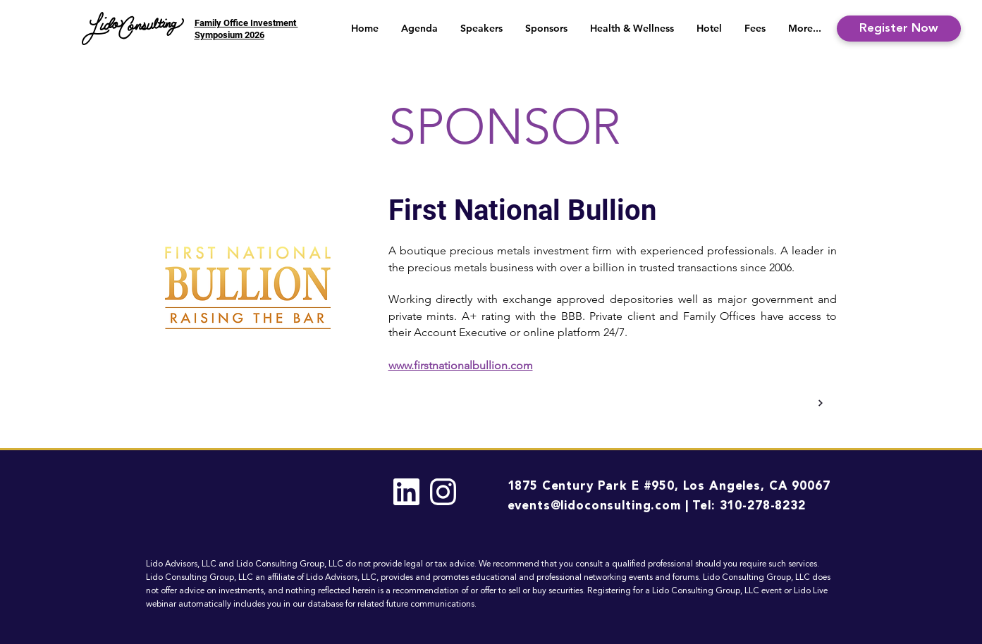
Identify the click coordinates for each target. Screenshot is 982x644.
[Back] (819, 403)
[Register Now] (899, 29)
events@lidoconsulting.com (594, 506)
